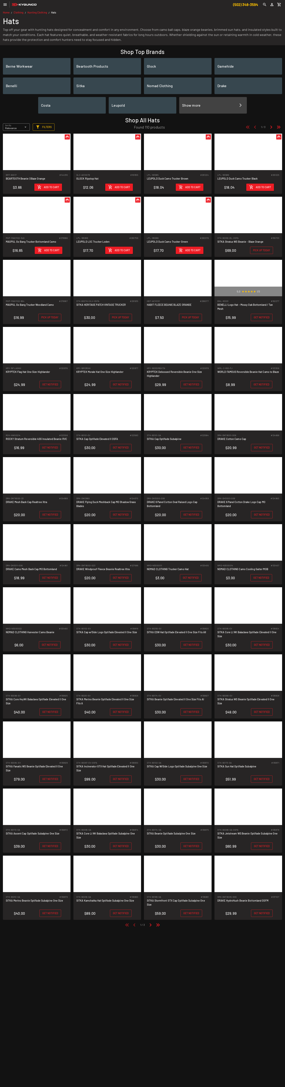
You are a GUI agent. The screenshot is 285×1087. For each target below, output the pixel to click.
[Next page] (271, 127)
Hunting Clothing (37, 12)
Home (6, 12)
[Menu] (5, 4)
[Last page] (278, 127)
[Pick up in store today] (261, 250)
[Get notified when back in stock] (261, 317)
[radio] (243, 291)
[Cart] (279, 4)
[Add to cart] (48, 187)
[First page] (247, 127)
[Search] (264, 4)
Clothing (18, 12)
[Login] (272, 4)
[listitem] (37, 66)
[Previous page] (255, 127)
